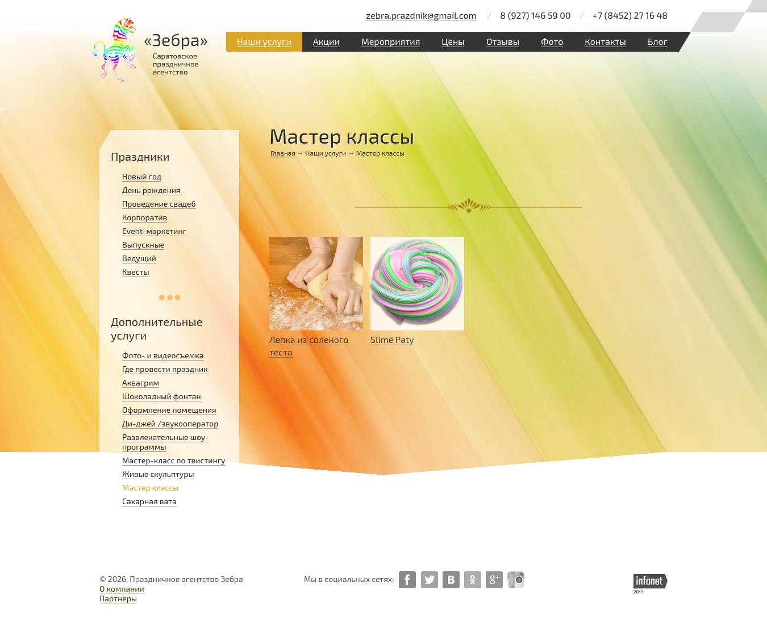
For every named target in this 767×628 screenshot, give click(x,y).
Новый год (141, 176)
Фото (552, 41)
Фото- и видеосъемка (163, 355)
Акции (326, 41)
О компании (121, 588)
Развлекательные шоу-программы (165, 441)
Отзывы (502, 41)
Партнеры (118, 598)
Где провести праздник (165, 369)
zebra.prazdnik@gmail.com (421, 15)
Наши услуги (264, 41)
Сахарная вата (149, 501)
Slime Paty (392, 339)
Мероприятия (390, 41)
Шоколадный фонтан (161, 396)
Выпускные (143, 244)
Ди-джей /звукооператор (170, 423)
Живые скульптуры (158, 474)
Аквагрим (140, 382)
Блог (658, 41)
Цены (453, 41)
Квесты (135, 272)
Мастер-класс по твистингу (174, 460)
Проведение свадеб (159, 203)
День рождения (151, 190)
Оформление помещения (169, 410)
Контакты (605, 41)
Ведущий (139, 258)
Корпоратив (144, 217)
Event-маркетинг (154, 231)
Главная (282, 153)
